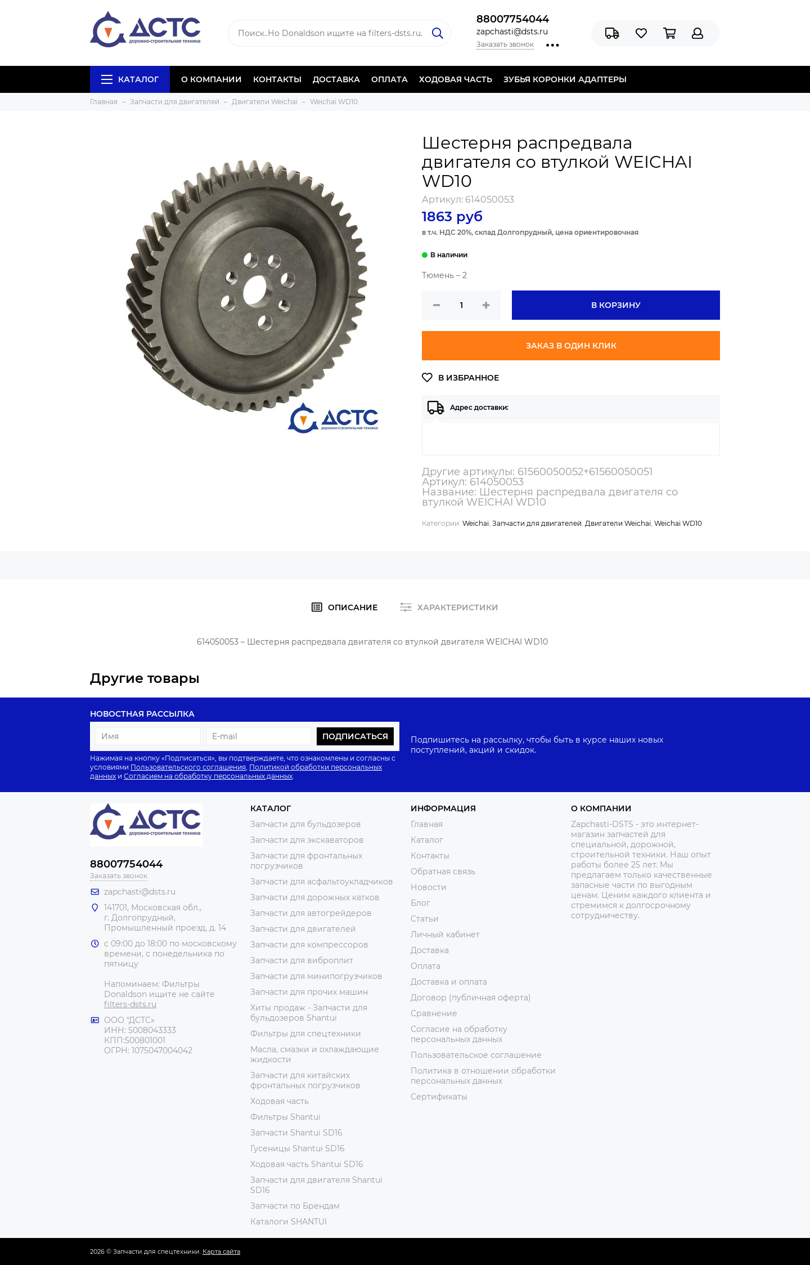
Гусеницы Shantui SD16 (297, 1148)
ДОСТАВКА (336, 79)
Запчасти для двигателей (537, 523)
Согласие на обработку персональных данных (459, 1034)
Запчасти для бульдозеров (305, 824)
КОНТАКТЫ (277, 79)
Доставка (430, 950)
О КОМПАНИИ (211, 79)
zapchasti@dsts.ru (512, 31)
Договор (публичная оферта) (471, 998)
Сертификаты (439, 1097)
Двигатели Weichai (618, 523)
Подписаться (355, 736)
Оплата (425, 966)
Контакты (430, 856)
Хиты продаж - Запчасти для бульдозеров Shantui (308, 1013)
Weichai (475, 523)
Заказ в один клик (571, 346)
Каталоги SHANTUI (288, 1222)
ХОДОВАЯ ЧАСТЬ (455, 79)
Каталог (130, 79)
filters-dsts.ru (130, 1004)
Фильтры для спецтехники (305, 1034)
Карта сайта (221, 1251)
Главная (427, 824)
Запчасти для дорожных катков (315, 897)
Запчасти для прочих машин (309, 992)
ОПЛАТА (389, 79)
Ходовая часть (279, 1101)
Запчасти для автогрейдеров (311, 913)
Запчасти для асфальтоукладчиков (321, 882)
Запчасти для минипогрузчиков (316, 976)
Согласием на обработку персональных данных (208, 776)
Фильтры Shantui (285, 1117)
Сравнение (434, 1013)
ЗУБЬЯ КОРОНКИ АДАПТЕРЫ (565, 79)
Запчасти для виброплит (301, 960)
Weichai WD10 (678, 523)
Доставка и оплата (449, 982)
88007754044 (512, 19)
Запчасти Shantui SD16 (296, 1133)
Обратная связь (443, 871)
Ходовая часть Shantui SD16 (306, 1164)
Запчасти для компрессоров (309, 945)
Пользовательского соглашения (188, 767)
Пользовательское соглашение (476, 1055)
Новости (429, 887)
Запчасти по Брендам (295, 1206)
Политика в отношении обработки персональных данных (483, 1076)
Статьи (425, 919)
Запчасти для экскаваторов (307, 840)
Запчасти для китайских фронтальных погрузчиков (305, 1080)
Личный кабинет (445, 934)
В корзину (616, 305)
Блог (420, 903)
